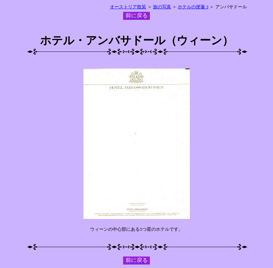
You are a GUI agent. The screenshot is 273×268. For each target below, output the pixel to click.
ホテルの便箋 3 (193, 6)
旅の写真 (162, 6)
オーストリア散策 (128, 6)
